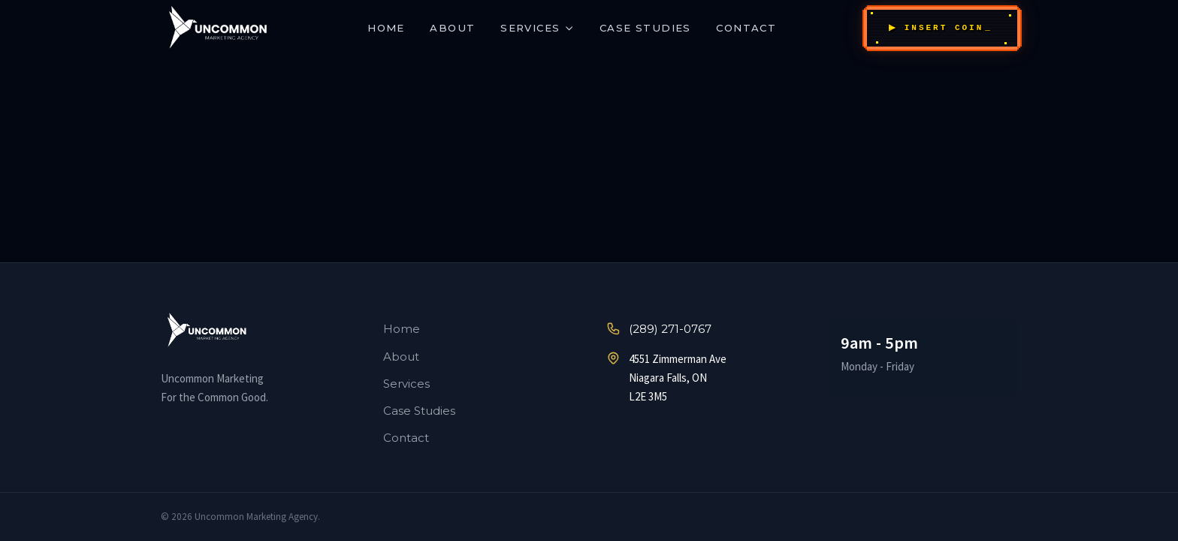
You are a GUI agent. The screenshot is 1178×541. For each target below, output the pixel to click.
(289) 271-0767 (658, 329)
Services (537, 28)
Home (386, 28)
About (452, 28)
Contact (746, 28)
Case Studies (645, 28)
